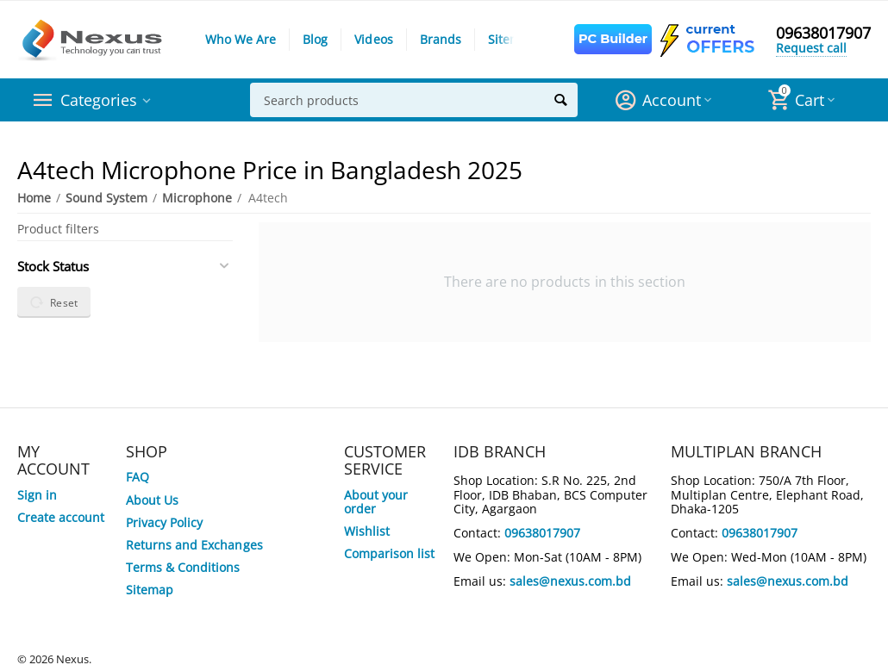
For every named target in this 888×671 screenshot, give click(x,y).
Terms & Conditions (183, 567)
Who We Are (240, 39)
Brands (440, 39)
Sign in (37, 495)
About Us (152, 500)
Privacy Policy (164, 522)
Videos (373, 39)
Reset (54, 302)
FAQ (137, 477)
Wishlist (367, 531)
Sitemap (511, 39)
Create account (60, 517)
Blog (315, 39)
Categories (98, 100)
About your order (376, 502)
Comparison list (389, 553)
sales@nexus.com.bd (570, 581)
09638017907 (823, 32)
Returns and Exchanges (194, 545)
